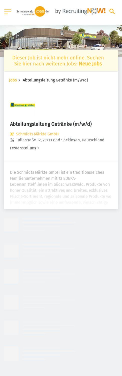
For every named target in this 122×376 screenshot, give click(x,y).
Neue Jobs (90, 64)
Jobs (13, 80)
